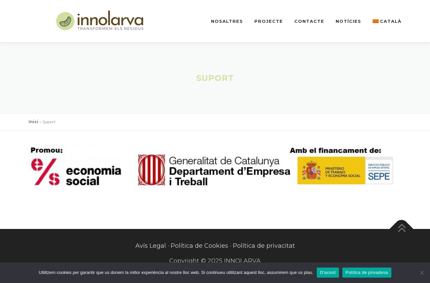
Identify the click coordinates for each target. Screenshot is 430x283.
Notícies (348, 21)
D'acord (328, 272)
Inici (33, 121)
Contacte (309, 21)
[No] (421, 272)
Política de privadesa (367, 272)
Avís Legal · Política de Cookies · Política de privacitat (215, 245)
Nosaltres (227, 21)
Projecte (268, 21)
